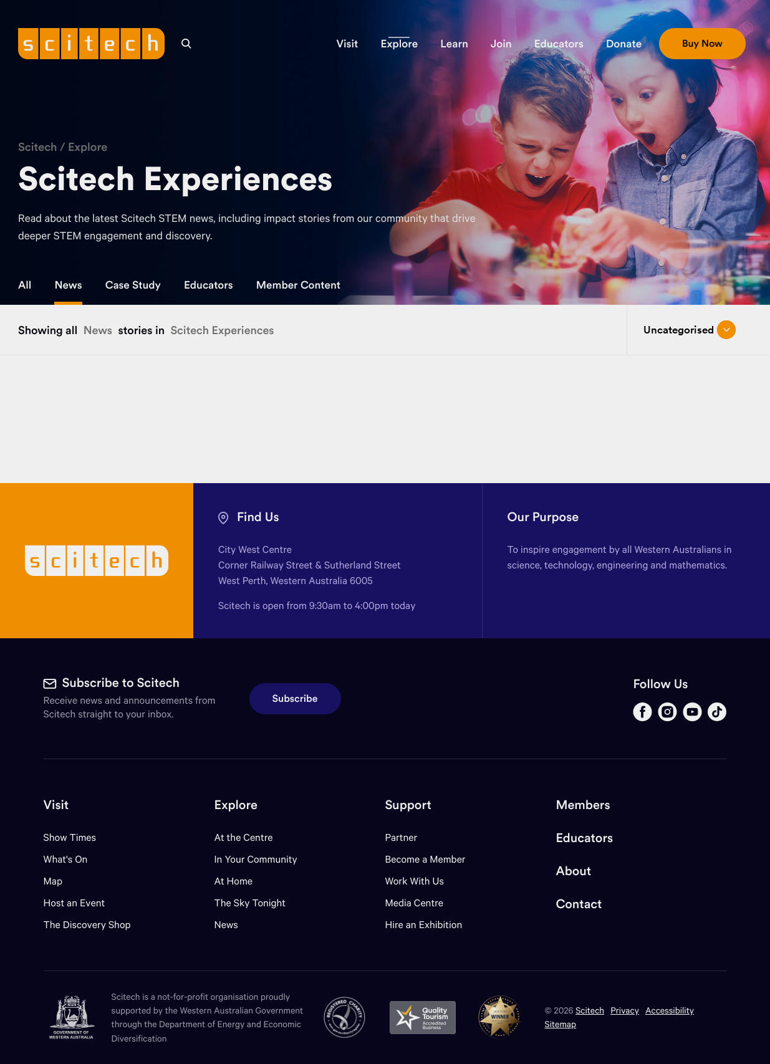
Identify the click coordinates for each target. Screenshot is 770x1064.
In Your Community (255, 859)
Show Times (70, 837)
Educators (208, 285)
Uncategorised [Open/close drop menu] (689, 329)
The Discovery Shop (87, 924)
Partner (401, 837)
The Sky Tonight (250, 902)
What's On (66, 859)
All (24, 285)
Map (61, 881)
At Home (233, 881)
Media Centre (414, 902)
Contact (579, 904)
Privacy (624, 1010)
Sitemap (561, 1024)
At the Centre (243, 837)
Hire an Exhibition (423, 924)
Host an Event (74, 902)
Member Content (298, 285)
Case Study (133, 285)
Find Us (258, 517)
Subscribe (295, 699)
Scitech (37, 147)
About (573, 871)
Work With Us (414, 881)
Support (408, 805)
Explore (87, 147)
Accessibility (669, 1010)
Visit (56, 805)
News (68, 285)
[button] (347, 43)
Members (583, 805)
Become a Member (425, 859)
